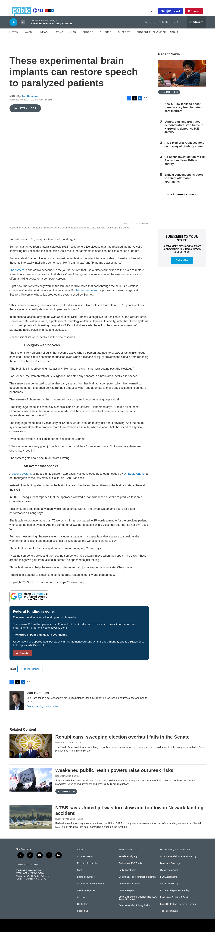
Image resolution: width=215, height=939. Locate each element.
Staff (79, 877)
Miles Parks (61, 749)
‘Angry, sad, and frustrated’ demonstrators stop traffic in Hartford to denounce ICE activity (184, 134)
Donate (197, 14)
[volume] (23, 29)
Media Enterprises (86, 897)
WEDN (26, 880)
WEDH (19, 880)
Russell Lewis (62, 826)
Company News (85, 863)
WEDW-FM (20, 883)
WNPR (30, 883)
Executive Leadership (87, 870)
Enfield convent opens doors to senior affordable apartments (184, 185)
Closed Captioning (169, 877)
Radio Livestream (127, 877)
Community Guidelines (130, 891)
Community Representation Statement (137, 884)
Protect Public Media (152, 39)
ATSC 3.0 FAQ (40, 886)
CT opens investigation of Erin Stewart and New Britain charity (185, 167)
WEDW (34, 880)
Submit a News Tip (128, 857)
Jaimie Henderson (86, 297)
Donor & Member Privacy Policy (134, 912)
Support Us (82, 918)
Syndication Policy (169, 891)
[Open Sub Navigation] (20, 39)
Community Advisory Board (90, 891)
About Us (81, 857)
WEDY (41, 880)
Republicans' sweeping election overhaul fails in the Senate (122, 744)
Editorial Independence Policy (174, 897)
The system (16, 277)
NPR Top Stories (30, 676)
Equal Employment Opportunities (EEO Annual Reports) (138, 905)
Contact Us (82, 911)
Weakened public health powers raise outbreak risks (114, 777)
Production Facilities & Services (175, 904)
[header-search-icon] (155, 14)
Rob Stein (60, 783)
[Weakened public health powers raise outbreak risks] (30, 787)
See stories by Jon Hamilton (43, 713)
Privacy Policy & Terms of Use (175, 857)
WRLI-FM (45, 883)
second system (21, 480)
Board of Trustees (86, 884)
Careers (81, 904)
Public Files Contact (24, 886)
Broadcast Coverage (170, 870)
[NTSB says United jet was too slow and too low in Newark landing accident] (30, 824)
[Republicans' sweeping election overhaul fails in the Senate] (30, 753)
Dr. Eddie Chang (134, 480)
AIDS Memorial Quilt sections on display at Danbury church (185, 151)
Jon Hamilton (30, 103)
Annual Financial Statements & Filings (179, 863)
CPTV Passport (126, 897)
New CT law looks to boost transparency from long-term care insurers (184, 114)
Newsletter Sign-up (128, 863)
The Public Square (169, 918)
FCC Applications (168, 884)
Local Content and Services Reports (178, 911)
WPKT (37, 883)
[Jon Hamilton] (16, 707)
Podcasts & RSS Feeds (130, 870)
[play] (13, 29)
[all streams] (196, 29)
